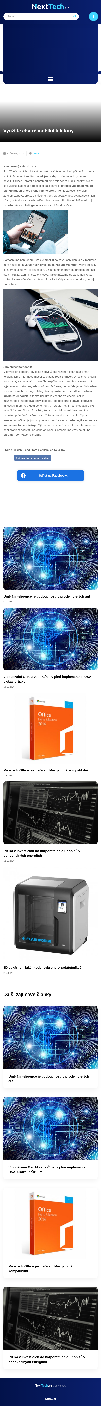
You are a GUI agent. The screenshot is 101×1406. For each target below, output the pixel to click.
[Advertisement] (50, 51)
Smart (37, 153)
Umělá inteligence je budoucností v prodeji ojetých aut (46, 596)
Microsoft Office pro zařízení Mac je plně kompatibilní (45, 770)
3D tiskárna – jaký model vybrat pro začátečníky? (42, 967)
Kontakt (50, 1398)
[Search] (75, 16)
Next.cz (50, 1385)
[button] (50, 79)
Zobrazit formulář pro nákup (32, 458)
